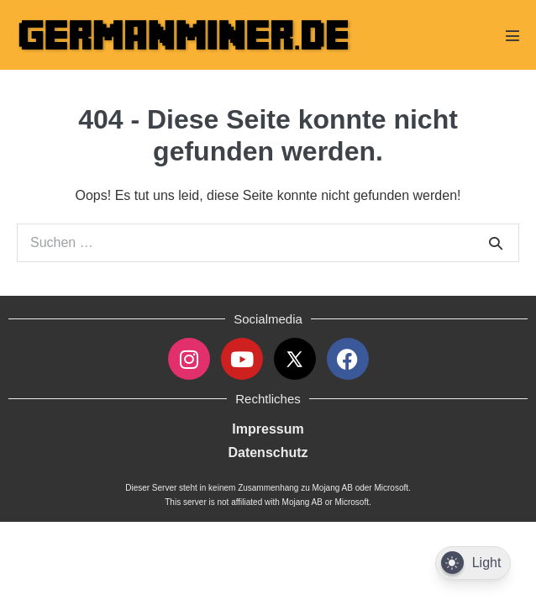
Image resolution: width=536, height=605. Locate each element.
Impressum (267, 429)
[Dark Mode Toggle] (473, 563)
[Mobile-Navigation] (512, 35)
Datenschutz (267, 452)
